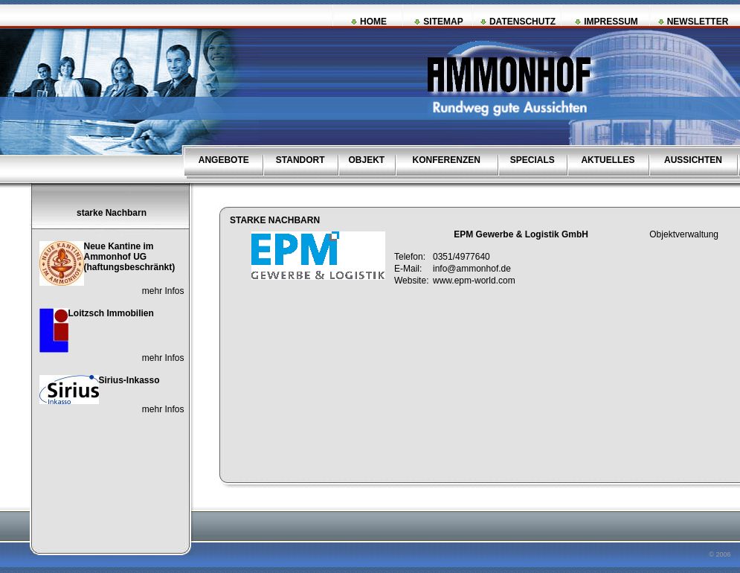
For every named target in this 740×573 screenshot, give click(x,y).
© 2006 (721, 554)
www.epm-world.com (474, 280)
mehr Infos (163, 291)
